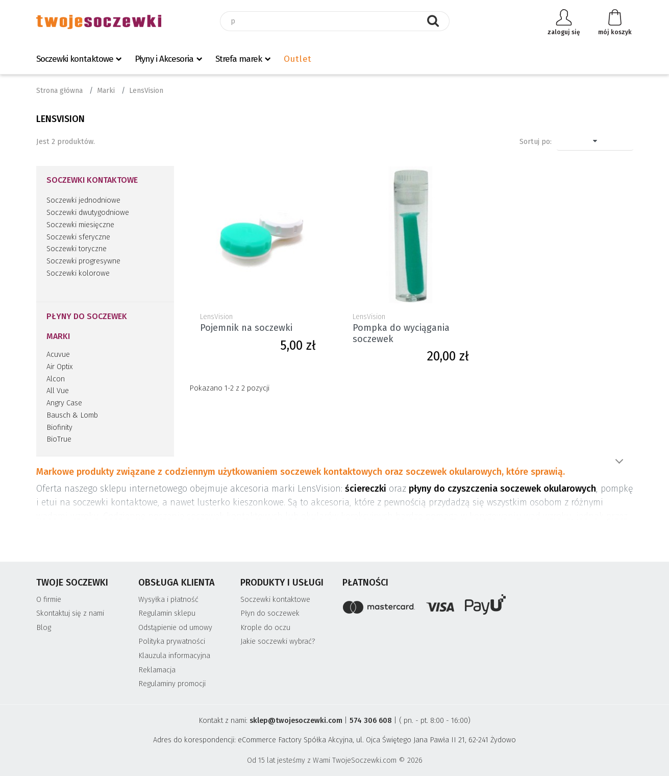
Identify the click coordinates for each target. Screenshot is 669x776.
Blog (43, 627)
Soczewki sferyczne (78, 237)
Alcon (55, 379)
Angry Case (64, 403)
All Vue (57, 390)
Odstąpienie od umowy (175, 627)
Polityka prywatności (171, 641)
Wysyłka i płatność (168, 599)
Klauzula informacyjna (174, 655)
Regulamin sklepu (166, 613)
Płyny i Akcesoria (164, 59)
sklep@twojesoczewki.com (296, 720)
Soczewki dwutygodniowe (87, 212)
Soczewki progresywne (83, 261)
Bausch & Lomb (72, 415)
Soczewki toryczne (76, 249)
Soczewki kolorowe (78, 273)
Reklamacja (157, 670)
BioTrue (58, 439)
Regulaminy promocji (172, 684)
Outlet (298, 59)
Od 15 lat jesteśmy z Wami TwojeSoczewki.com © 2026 (335, 760)
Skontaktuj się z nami (70, 613)
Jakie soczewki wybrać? (277, 641)
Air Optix (59, 366)
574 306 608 (371, 720)
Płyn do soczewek (270, 613)
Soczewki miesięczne (80, 225)
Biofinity (59, 427)
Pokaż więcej (619, 461)
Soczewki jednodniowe (83, 200)
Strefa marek (238, 59)
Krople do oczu (265, 627)
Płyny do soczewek (86, 316)
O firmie (48, 599)
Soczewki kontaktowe (74, 59)
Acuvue (58, 354)
